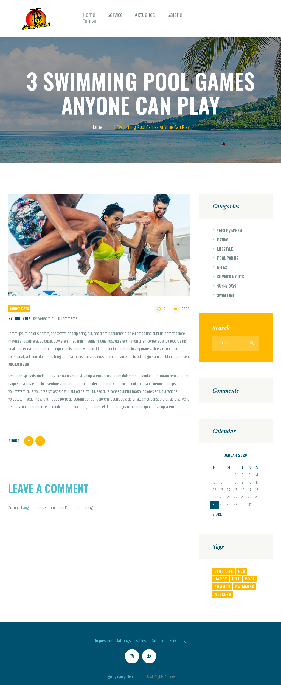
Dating (223, 239)
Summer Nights (230, 277)
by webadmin (43, 318)
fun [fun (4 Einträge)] (241, 571)
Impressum (103, 641)
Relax (222, 267)
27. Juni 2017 (19, 318)
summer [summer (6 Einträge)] (222, 586)
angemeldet (32, 508)
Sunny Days (19, 308)
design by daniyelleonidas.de (123, 677)
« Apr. (217, 514)
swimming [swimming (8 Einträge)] (244, 586)
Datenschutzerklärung (168, 641)
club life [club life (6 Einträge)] (223, 571)
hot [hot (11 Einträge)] (236, 579)
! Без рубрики (229, 230)
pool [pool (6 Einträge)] (250, 579)
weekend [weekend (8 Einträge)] (222, 594)
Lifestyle (225, 249)
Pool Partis (227, 258)
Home (96, 127)
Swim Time (226, 295)
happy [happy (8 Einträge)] (220, 579)
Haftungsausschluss (131, 641)
